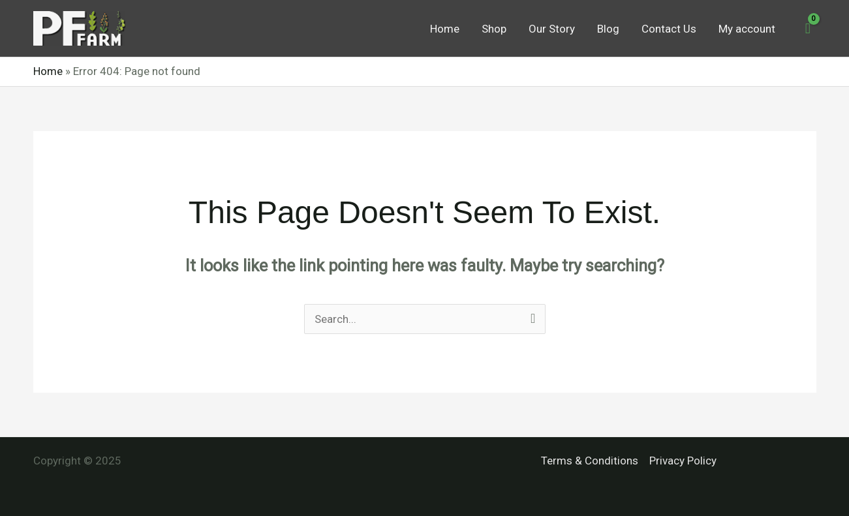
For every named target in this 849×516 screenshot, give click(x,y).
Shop (494, 28)
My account (746, 28)
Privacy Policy (683, 460)
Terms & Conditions (589, 460)
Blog (608, 28)
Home (444, 28)
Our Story (552, 28)
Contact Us (668, 28)
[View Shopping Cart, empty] (807, 28)
